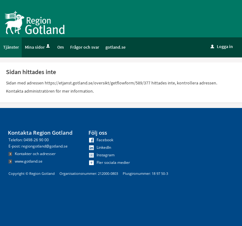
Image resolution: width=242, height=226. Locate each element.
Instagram (102, 155)
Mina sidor (38, 47)
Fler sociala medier (109, 162)
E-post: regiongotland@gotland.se (38, 146)
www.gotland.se (25, 161)
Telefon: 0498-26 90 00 (28, 140)
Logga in (222, 46)
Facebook (101, 140)
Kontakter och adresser (32, 153)
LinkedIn (100, 147)
